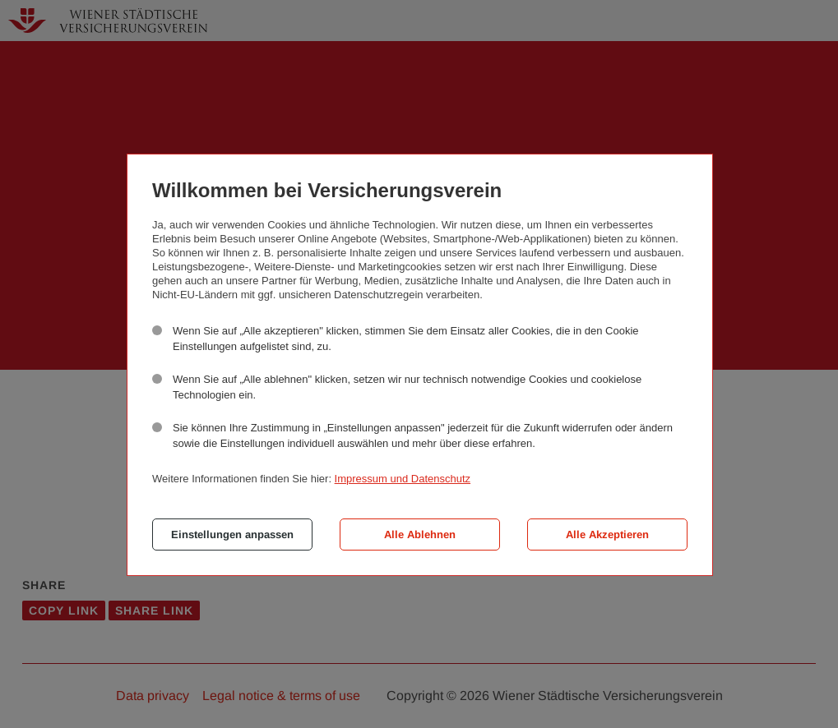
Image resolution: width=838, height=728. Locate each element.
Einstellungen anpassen (232, 534)
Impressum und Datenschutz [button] (402, 478)
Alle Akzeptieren (607, 534)
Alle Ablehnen (420, 534)
